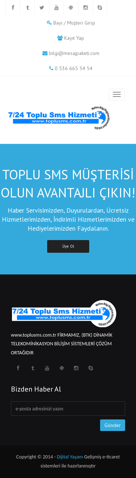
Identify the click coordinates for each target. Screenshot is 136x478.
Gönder (112, 425)
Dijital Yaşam (70, 457)
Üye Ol (68, 246)
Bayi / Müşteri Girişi (74, 23)
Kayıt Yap (74, 38)
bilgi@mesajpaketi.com (74, 53)
